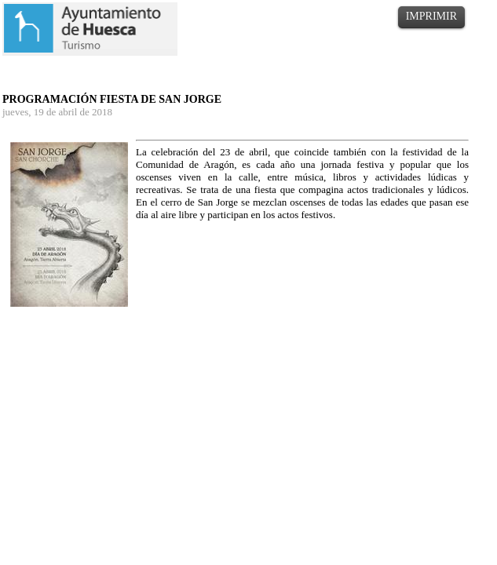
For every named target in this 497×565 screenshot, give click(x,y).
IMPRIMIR (431, 16)
